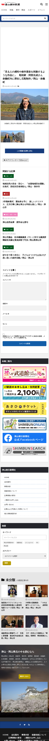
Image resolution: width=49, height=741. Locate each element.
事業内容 (7, 486)
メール (6, 314)
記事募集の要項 (9, 495)
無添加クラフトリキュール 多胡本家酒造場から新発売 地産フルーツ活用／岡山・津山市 (12, 606)
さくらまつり (29, 542)
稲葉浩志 (19, 542)
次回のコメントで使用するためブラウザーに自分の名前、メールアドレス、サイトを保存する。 (24, 337)
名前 (5, 303)
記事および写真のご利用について (16, 509)
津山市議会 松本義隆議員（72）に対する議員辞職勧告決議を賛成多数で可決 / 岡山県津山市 (24, 238)
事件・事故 (20, 10)
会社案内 (7, 482)
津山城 (6, 546)
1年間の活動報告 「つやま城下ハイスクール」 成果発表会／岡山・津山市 (36, 605)
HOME (4, 10)
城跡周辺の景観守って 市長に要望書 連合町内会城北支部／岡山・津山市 (12, 635)
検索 (6, 563)
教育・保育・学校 (11, 214)
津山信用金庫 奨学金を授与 (15, 222)
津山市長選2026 (9, 542)
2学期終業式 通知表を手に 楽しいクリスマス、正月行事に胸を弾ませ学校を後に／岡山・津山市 (24, 204)
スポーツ (31, 10)
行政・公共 (9, 176)
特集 (11, 10)
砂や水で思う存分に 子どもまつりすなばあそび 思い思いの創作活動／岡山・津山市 (24, 256)
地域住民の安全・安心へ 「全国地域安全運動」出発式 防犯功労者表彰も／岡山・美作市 (24, 185)
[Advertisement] (24, 38)
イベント (41, 10)
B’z (37, 542)
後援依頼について (10, 491)
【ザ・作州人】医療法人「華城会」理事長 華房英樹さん (36, 634)
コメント (7, 280)
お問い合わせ (9, 504)
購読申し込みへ (24, 676)
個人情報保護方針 (10, 514)
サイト (5, 324)
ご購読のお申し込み (11, 500)
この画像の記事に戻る (24, 151)
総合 (7, 194)
